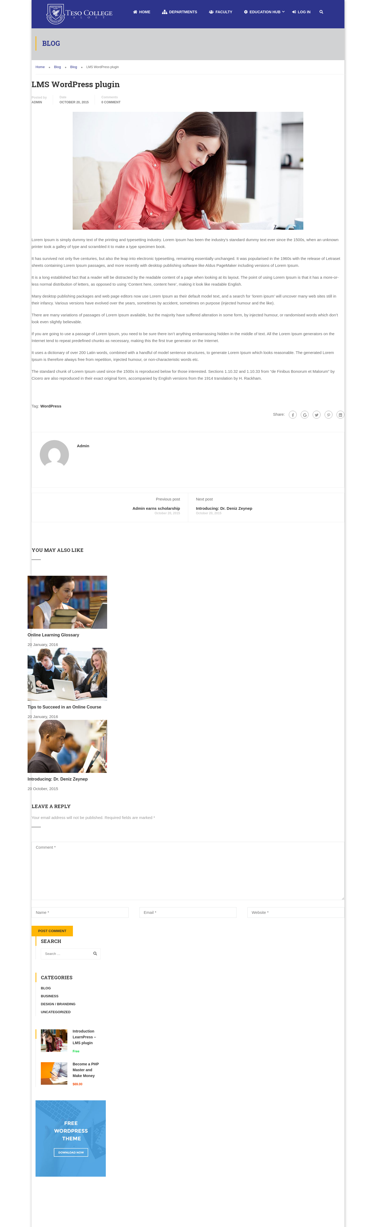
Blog (46, 988)
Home (141, 12)
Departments (179, 12)
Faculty (221, 12)
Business (49, 996)
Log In (301, 12)
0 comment (111, 102)
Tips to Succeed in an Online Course (64, 707)
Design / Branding (58, 1004)
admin (37, 102)
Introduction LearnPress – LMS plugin (84, 1037)
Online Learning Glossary (53, 635)
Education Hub (262, 12)
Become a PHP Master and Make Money (86, 1070)
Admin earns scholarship (156, 508)
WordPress (50, 406)
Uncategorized (56, 1012)
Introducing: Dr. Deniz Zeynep (224, 508)
